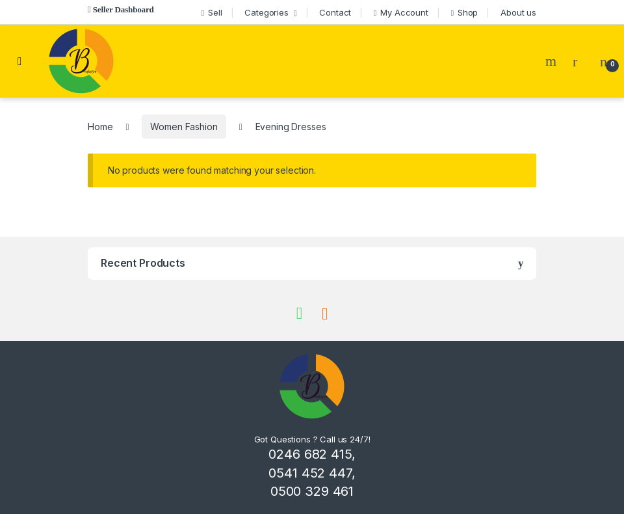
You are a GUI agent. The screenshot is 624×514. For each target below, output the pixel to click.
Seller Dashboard (123, 9)
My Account (401, 12)
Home (100, 126)
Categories (266, 12)
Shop (464, 12)
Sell (212, 12)
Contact (335, 12)
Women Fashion (183, 126)
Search (552, 61)
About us (518, 12)
